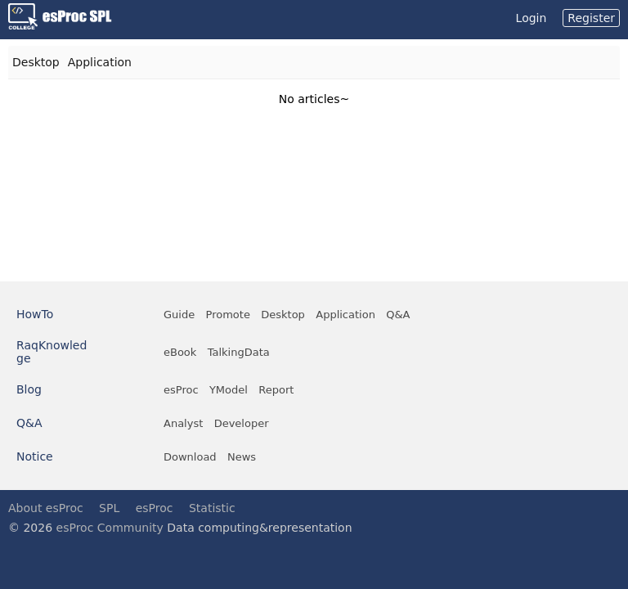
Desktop (36, 62)
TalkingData (239, 352)
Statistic (212, 508)
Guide (179, 314)
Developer (241, 423)
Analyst (183, 423)
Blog (29, 389)
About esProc (45, 508)
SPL (109, 508)
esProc (181, 390)
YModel (228, 390)
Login (531, 18)
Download (190, 457)
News (241, 457)
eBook (180, 352)
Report (276, 390)
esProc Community (110, 527)
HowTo (34, 314)
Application (100, 62)
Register (591, 18)
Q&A (398, 314)
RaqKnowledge (51, 352)
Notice (34, 456)
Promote (228, 314)
